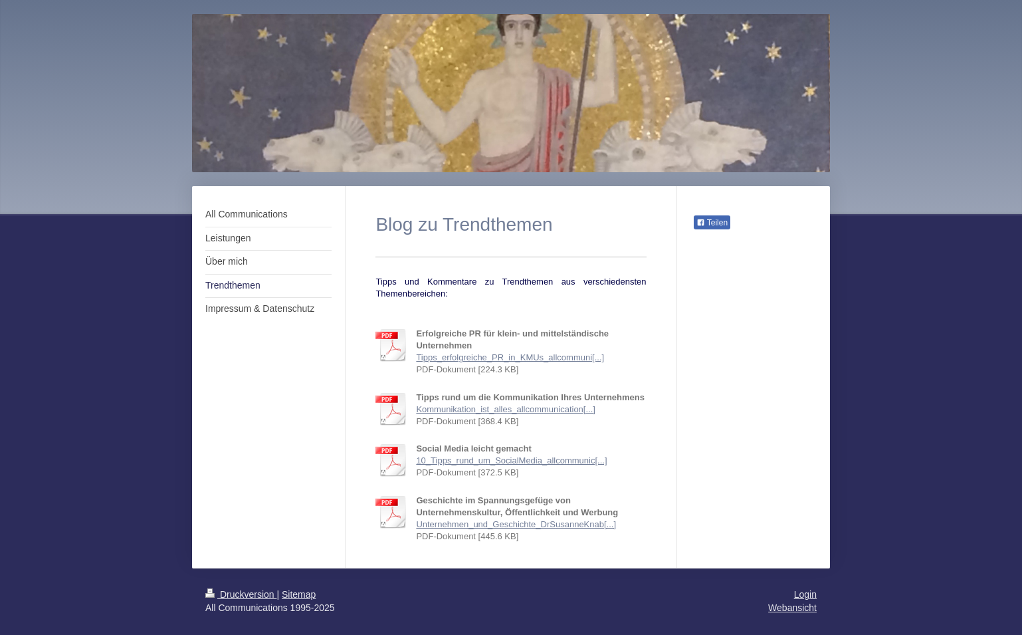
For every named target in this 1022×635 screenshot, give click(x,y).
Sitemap (299, 594)
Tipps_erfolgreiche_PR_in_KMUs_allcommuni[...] (510, 357)
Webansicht (792, 607)
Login (805, 594)
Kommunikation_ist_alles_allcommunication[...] (505, 409)
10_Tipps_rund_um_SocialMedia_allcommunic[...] (511, 460)
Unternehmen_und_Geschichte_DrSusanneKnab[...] (516, 524)
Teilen (712, 222)
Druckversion (240, 594)
